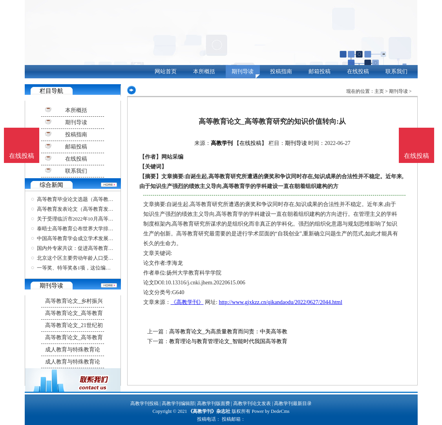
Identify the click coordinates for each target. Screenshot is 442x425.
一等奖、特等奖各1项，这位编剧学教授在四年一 (92, 268)
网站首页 (166, 71)
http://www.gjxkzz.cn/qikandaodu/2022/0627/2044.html (280, 302)
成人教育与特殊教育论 (72, 350)
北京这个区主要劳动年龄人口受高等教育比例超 (90, 258)
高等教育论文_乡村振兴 (74, 301)
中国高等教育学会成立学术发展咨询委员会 (85, 238)
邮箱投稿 (320, 71)
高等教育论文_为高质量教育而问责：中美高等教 (228, 332)
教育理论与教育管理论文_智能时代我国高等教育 (228, 341)
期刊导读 (243, 71)
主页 (379, 91)
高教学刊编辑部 (178, 403)
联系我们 (396, 71)
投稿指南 (281, 71)
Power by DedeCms (270, 411)
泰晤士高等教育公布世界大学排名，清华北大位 (90, 228)
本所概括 (204, 71)
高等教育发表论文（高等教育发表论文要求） (88, 209)
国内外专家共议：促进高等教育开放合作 (83, 248)
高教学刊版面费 (213, 403)
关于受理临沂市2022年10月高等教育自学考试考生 (93, 219)
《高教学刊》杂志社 (209, 411)
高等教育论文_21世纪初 (74, 325)
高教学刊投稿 (144, 403)
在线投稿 (358, 71)
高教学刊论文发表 (252, 403)
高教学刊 (222, 143)
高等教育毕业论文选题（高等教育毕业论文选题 (90, 199)
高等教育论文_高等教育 (74, 313)
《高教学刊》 (187, 302)
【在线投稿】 (250, 143)
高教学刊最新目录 (293, 403)
